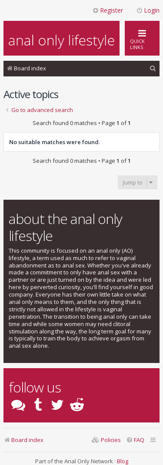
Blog (122, 461)
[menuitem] (153, 68)
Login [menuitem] (148, 10)
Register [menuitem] (107, 10)
